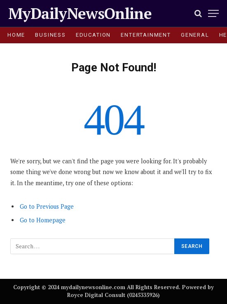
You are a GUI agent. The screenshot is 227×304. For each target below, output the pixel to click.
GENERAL (195, 35)
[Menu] (213, 13)
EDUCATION (93, 35)
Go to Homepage (43, 220)
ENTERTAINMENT (146, 35)
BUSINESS (50, 35)
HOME (16, 35)
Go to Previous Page (47, 206)
